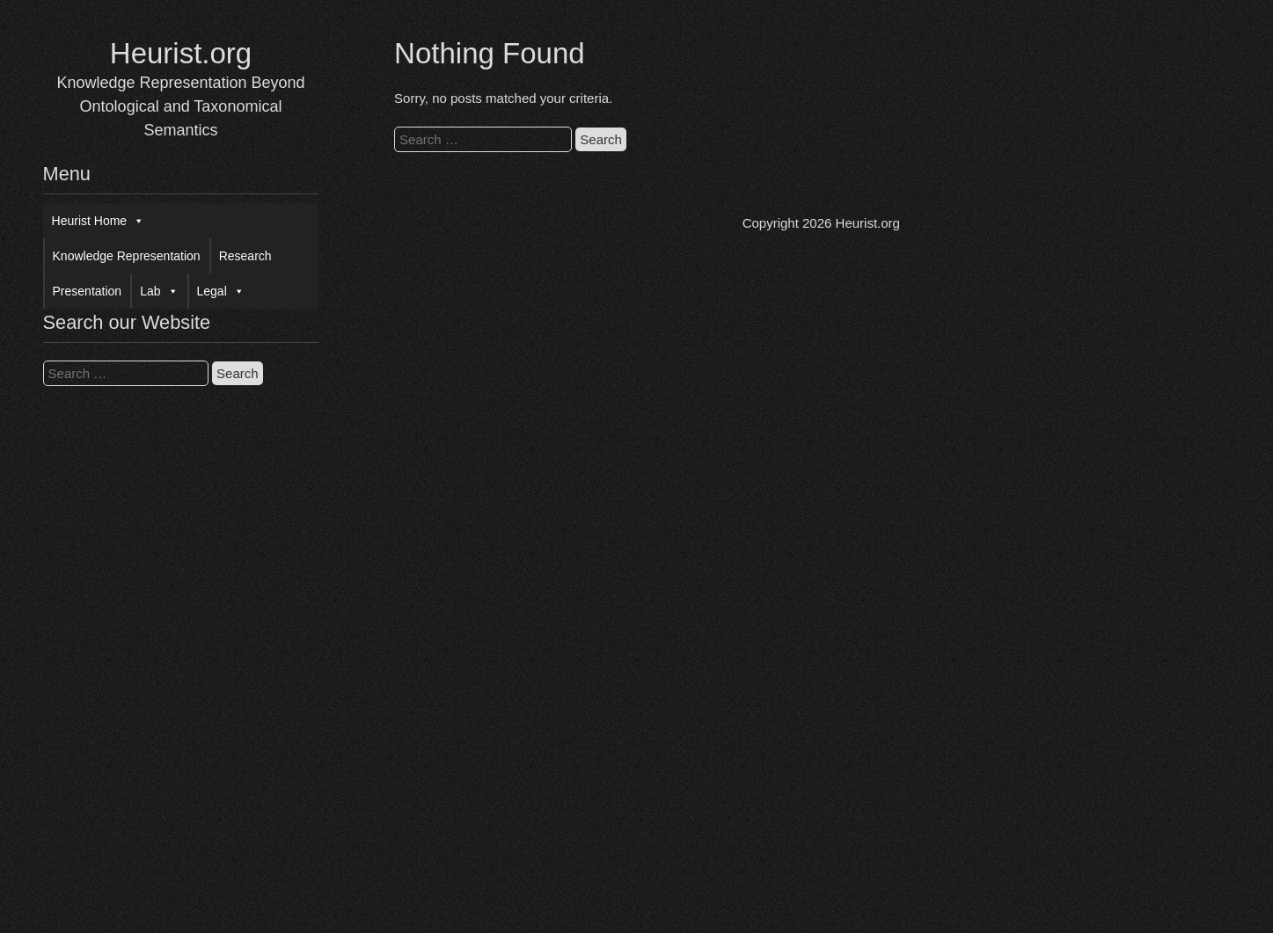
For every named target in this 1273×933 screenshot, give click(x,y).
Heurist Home (98, 220)
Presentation (87, 291)
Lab (159, 291)
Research (245, 256)
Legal (221, 291)
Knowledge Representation (127, 256)
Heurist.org (181, 53)
